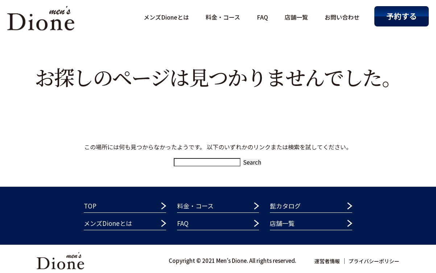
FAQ (262, 17)
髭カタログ (285, 205)
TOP (90, 205)
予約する (401, 16)
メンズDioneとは (166, 17)
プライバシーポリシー (374, 261)
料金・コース (223, 17)
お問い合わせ (342, 17)
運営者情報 (327, 261)
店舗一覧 (296, 17)
